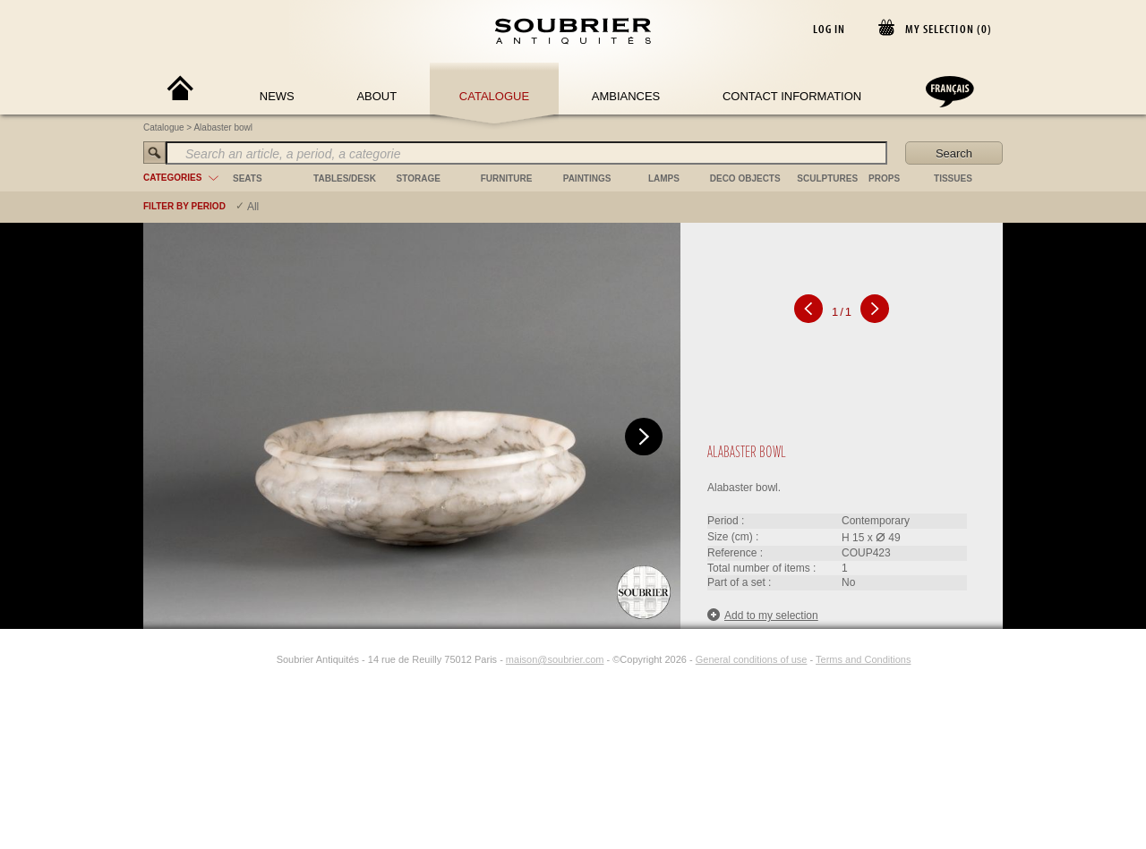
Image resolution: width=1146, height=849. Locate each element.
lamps (664, 178)
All (253, 206)
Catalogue (494, 96)
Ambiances (626, 96)
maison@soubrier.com (555, 659)
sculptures (827, 178)
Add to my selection (762, 615)
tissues (953, 178)
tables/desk (344, 178)
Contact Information (792, 96)
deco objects (745, 178)
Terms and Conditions (863, 659)
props (884, 178)
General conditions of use (752, 659)
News (277, 96)
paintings (587, 178)
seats (247, 178)
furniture (507, 178)
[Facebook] (244, 659)
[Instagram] (265, 659)
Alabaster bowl (222, 127)
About (376, 96)
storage (418, 178)
